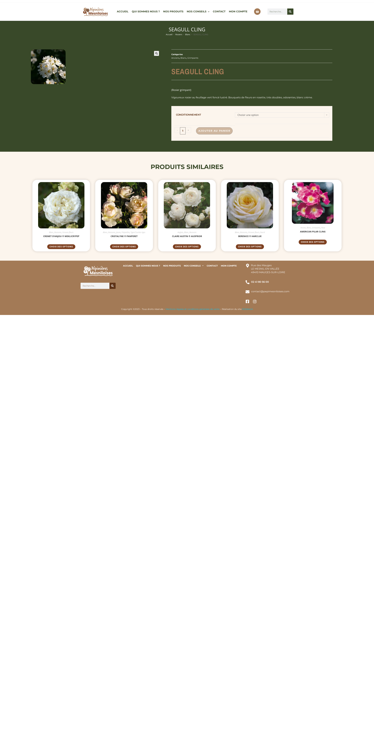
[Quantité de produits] (183, 130)
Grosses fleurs (67, 232)
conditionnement (188, 114)
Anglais (180, 232)
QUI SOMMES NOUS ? (146, 11)
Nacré (262, 232)
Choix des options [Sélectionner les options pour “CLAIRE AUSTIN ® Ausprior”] (187, 246)
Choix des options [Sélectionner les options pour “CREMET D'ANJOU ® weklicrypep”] (61, 246)
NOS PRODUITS (173, 11)
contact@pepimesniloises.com (270, 291)
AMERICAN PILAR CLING (313, 231)
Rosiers (178, 34)
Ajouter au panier (214, 130)
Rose (323, 227)
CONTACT (219, 11)
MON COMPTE (238, 11)
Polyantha (125, 232)
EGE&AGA (247, 309)
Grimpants (192, 58)
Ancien (303, 227)
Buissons (57, 232)
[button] (156, 53)
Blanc (187, 34)
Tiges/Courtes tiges (137, 232)
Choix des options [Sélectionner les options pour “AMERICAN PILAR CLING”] (312, 242)
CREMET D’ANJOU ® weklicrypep (61, 236)
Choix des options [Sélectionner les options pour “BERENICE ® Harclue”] (250, 246)
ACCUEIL (122, 11)
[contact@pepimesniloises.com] (247, 292)
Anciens (175, 58)
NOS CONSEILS (198, 11)
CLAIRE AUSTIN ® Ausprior (187, 236)
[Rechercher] (290, 11)
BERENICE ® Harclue (249, 236)
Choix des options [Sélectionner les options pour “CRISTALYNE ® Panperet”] (124, 246)
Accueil (169, 34)
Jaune (118, 232)
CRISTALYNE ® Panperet (124, 236)
